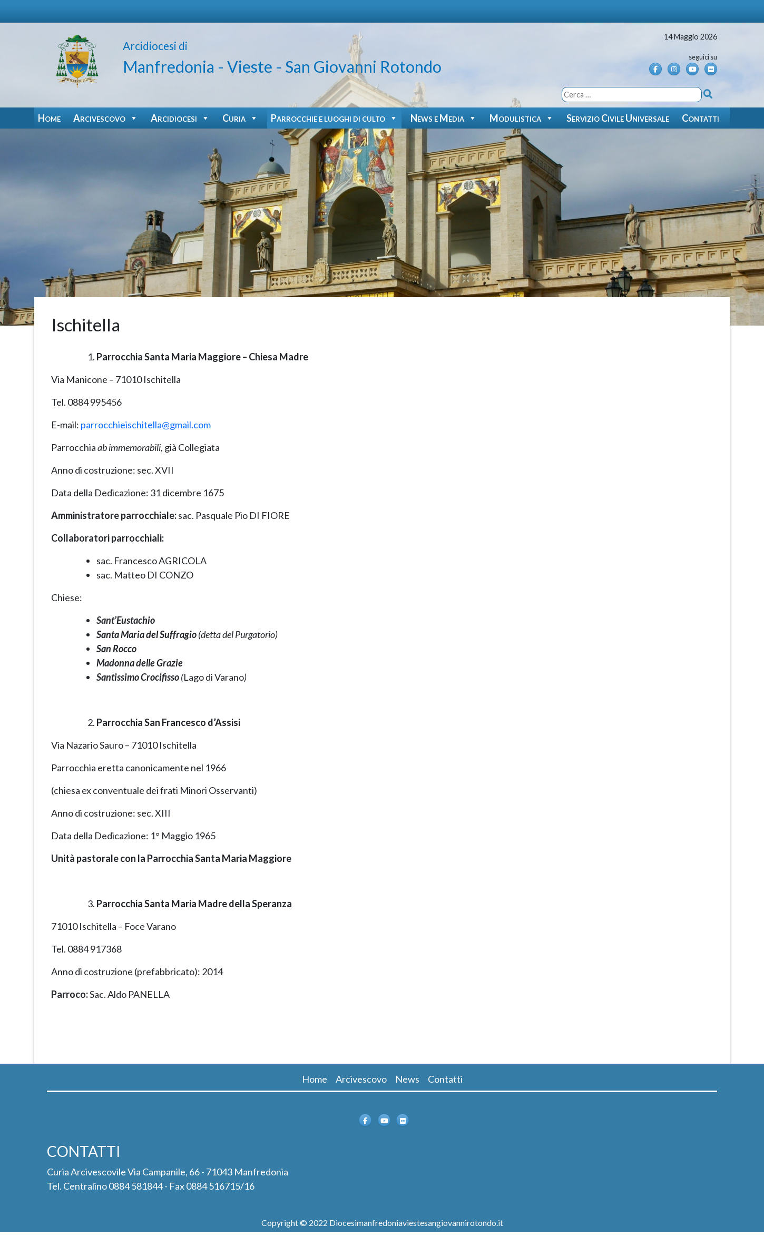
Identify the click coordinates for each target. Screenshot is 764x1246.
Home (49, 118)
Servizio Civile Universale (617, 118)
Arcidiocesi (180, 118)
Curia (240, 118)
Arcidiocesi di (155, 45)
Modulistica (521, 118)
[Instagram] (674, 69)
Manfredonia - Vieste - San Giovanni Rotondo (282, 66)
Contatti (700, 118)
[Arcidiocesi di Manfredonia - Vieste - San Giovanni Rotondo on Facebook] (655, 69)
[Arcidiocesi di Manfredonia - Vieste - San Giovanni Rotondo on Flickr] (710, 69)
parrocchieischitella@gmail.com (146, 424)
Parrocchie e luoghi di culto (334, 118)
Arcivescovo (105, 118)
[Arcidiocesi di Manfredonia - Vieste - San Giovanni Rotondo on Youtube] (692, 69)
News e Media (443, 118)
